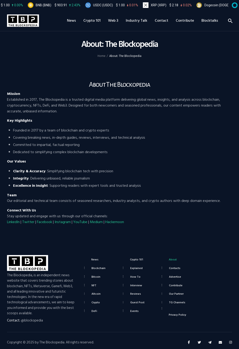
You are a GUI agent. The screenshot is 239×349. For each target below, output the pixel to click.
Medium (96, 222)
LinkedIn (13, 222)
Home (101, 56)
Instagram (63, 222)
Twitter (28, 222)
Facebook (44, 222)
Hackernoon (114, 222)
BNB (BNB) (62, 5)
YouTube (80, 222)
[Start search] (230, 21)
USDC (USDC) (120, 5)
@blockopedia (32, 320)
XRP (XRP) (175, 5)
